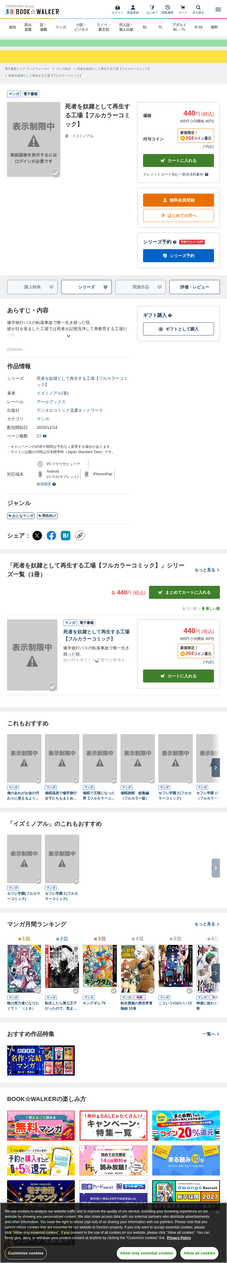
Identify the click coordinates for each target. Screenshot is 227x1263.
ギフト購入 (157, 320)
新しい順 (210, 614)
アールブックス (51, 407)
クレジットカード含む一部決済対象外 (176, 180)
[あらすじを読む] (68, 334)
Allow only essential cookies (146, 1253)
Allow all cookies (199, 1253)
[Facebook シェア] (51, 541)
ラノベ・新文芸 (104, 27)
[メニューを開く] (218, 9)
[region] (113, 1232)
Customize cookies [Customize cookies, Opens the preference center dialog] (25, 1253)
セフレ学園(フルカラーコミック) (23, 901)
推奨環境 (46, 490)
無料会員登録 (178, 205)
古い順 (189, 614)
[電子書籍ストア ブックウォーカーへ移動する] (27, 74)
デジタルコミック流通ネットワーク (70, 416)
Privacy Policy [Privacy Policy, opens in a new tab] (179, 1238)
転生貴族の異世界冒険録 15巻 (137, 1011)
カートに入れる (178, 166)
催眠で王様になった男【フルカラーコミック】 (99, 802)
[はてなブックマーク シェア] (65, 541)
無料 (214, 27)
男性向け (47, 521)
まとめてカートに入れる (184, 598)
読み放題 (28, 27)
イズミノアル (82, 141)
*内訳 (208, 152)
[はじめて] (152, 9)
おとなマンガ (20, 521)
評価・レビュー (194, 292)
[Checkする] (55, 179)
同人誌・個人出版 (126, 27)
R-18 (198, 27)
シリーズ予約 (160, 247)
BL (145, 27)
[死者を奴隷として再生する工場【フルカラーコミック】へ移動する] (114, 74)
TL (160, 27)
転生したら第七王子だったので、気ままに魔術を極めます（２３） (61, 1012)
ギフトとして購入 (178, 334)
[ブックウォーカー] (32, 9)
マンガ (60, 27)
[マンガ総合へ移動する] (63, 74)
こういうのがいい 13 (175, 1009)
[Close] (217, 1212)
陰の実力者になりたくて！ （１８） (23, 1011)
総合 (12, 27)
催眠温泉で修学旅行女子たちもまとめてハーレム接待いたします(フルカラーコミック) (61, 802)
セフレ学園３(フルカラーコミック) (175, 801)
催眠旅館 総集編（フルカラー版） (135, 801)
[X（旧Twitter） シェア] (37, 541)
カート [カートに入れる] (178, 681)
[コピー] (79, 541)
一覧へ (211, 1039)
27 (42, 441)
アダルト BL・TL (179, 27)
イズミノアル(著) (52, 398)
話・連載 (43, 27)
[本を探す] (198, 9)
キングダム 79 (94, 1009)
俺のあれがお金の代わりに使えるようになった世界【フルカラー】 (23, 802)
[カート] (183, 9)
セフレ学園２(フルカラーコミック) (61, 901)
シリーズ (93, 292)
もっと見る (207, 575)
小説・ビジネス (81, 27)
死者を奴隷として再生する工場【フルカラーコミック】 (82, 387)
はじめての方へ (178, 221)
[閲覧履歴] (168, 9)
